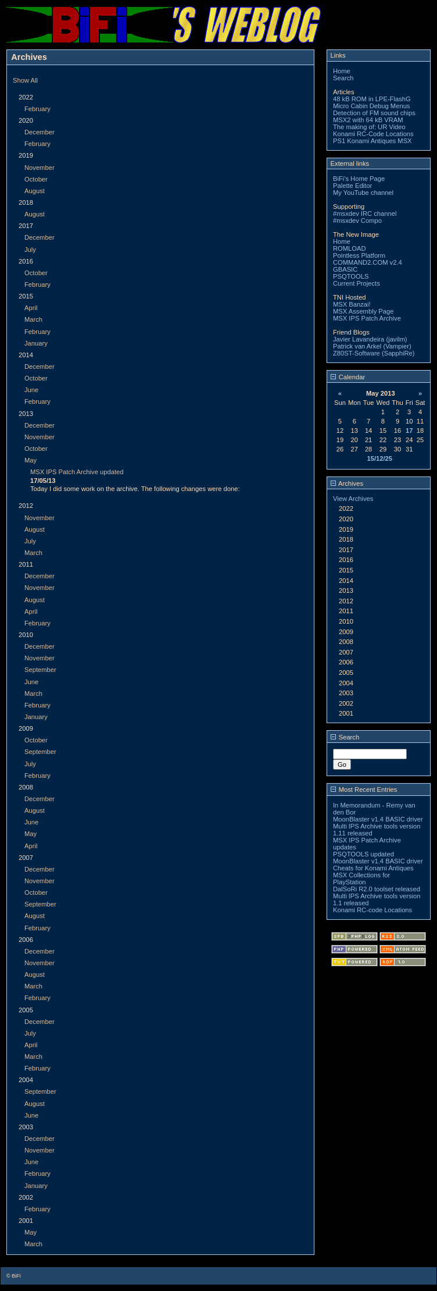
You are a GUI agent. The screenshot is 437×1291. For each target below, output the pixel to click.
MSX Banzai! (352, 304)
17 (409, 430)
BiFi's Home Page (359, 178)
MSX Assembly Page (363, 311)
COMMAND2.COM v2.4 (367, 262)
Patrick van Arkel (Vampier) (372, 346)
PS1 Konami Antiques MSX (372, 140)
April (30, 307)
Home (341, 70)
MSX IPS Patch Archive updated (76, 471)
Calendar (348, 377)
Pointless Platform (359, 255)
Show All (25, 80)
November (39, 167)
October (36, 179)
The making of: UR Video (369, 126)
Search (343, 77)
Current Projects (356, 283)
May (30, 460)
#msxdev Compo (357, 220)
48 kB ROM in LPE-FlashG (372, 98)
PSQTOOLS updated (363, 854)
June (31, 389)
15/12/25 (379, 458)
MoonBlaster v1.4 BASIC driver (378, 819)
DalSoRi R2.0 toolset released (376, 888)
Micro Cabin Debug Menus (371, 105)
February (37, 108)
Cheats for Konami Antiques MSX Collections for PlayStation (373, 875)
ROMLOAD (349, 248)
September (40, 669)
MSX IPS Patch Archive (367, 318)
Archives (347, 483)
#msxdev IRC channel (364, 213)
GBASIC (345, 269)
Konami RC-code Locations (372, 909)
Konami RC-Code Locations (373, 133)
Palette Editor (352, 185)
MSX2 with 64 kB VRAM (368, 119)
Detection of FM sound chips (374, 112)
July (30, 249)
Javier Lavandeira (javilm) (370, 339)
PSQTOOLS (350, 276)
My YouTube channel (363, 192)
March (33, 319)
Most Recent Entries (364, 789)
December (39, 132)
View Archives (353, 498)
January (36, 343)
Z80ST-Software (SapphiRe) (374, 353)
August (34, 190)
